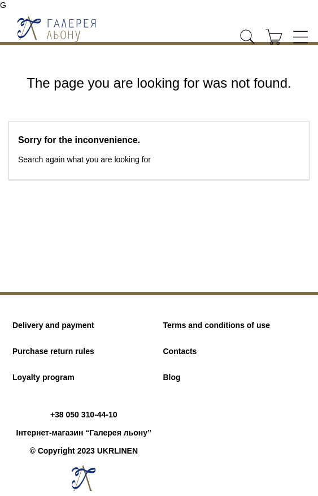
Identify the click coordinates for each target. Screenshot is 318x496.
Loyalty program (43, 377)
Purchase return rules (53, 351)
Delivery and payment (53, 325)
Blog (172, 377)
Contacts (180, 351)
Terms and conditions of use (217, 325)
